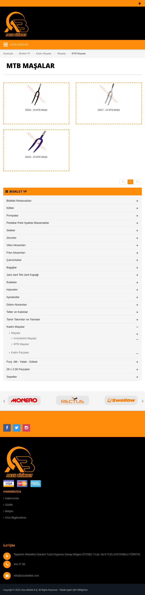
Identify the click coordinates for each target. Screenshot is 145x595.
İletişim (9, 511)
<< (123, 182)
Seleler (10, 230)
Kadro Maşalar (44, 53)
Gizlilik (9, 504)
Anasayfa (8, 53)
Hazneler (12, 289)
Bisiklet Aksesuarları (18, 200)
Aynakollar (12, 297)
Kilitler (10, 208)
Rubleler (11, 282)
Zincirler (11, 237)
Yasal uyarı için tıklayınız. (73, 589)
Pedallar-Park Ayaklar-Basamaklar (27, 222)
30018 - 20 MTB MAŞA (36, 110)
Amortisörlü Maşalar (25, 338)
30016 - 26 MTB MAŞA (36, 157)
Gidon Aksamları (16, 304)
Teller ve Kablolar (17, 311)
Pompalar (12, 215)
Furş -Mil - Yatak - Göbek (21, 361)
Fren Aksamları (15, 252)
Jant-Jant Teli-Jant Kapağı (22, 274)
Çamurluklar (14, 260)
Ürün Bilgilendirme (15, 517)
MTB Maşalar (21, 344)
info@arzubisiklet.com (26, 575)
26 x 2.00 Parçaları (18, 369)
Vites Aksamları (16, 245)
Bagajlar (11, 267)
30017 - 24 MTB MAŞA (109, 110)
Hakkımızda (12, 498)
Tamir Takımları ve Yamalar (23, 319)
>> (137, 182)
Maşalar (61, 53)
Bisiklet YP (24, 53)
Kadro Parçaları (20, 352)
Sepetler (11, 376)
